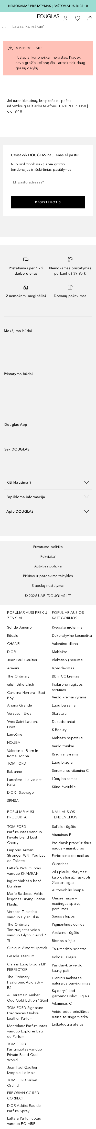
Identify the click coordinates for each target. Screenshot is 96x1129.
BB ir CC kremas (65, 676)
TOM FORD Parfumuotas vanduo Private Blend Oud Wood (24, 1052)
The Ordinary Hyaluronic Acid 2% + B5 (25, 982)
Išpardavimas (63, 668)
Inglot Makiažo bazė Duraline (24, 883)
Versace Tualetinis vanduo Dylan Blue (23, 914)
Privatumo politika (48, 547)
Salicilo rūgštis (64, 827)
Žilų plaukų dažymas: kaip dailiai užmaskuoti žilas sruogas (71, 877)
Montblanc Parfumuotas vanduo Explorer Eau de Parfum (27, 1031)
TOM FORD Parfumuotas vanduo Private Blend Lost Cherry (24, 835)
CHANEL (14, 644)
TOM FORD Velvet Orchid (22, 1083)
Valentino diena (65, 644)
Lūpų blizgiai (62, 762)
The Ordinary (18, 676)
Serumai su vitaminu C (70, 770)
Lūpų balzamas (65, 779)
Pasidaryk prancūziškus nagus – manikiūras (71, 846)
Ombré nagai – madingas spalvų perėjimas (66, 903)
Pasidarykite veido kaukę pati (67, 968)
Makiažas (60, 652)
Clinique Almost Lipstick (27, 948)
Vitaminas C (62, 1003)
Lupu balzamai (64, 705)
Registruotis (48, 202)
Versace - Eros (19, 713)
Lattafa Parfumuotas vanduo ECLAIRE (24, 1121)
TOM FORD (16, 763)
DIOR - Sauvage (20, 792)
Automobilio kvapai (68, 890)
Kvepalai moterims (67, 627)
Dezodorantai (63, 722)
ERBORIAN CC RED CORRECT (23, 1095)
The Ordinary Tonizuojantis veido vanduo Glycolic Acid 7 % (26, 932)
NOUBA (13, 742)
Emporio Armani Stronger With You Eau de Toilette (26, 855)
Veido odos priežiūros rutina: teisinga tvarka (71, 1014)
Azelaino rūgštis (65, 933)
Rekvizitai (48, 556)
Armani (13, 668)
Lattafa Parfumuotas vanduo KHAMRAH (24, 871)
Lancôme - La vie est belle (24, 782)
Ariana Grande (19, 705)
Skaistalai (60, 713)
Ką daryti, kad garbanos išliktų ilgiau (70, 993)
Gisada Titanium (20, 956)
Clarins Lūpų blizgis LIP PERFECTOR (26, 967)
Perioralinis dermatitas (70, 856)
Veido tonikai (63, 746)
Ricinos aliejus (64, 941)
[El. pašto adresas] (48, 182)
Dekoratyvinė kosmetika (72, 635)
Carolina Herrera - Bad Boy (26, 695)
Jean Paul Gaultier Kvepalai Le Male (22, 1070)
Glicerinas (60, 864)
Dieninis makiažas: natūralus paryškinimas (71, 981)
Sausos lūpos (63, 916)
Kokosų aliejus (64, 957)
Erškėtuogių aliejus (68, 1024)
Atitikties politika (48, 566)
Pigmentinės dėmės (68, 924)
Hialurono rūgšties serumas (67, 687)
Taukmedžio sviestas (69, 949)
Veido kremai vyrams (69, 697)
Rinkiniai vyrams (65, 754)
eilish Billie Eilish (20, 684)
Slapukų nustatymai (48, 585)
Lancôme (14, 734)
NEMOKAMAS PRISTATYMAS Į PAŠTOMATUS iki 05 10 (48, 6)
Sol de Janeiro (19, 627)
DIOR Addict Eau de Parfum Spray (24, 1108)
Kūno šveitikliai (64, 787)
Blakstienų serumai (67, 660)
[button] (48, 482)
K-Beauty (59, 730)
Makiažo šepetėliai (67, 738)
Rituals (12, 635)
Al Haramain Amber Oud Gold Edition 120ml (27, 998)
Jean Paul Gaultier (22, 660)
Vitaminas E (61, 835)
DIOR (11, 652)
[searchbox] (48, 26)
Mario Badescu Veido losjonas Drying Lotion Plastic (26, 899)
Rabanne (14, 771)
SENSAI (13, 801)
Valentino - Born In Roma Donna (22, 753)
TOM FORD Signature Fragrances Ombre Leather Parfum (25, 1013)
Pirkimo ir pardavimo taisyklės (48, 576)
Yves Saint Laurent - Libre (23, 724)
